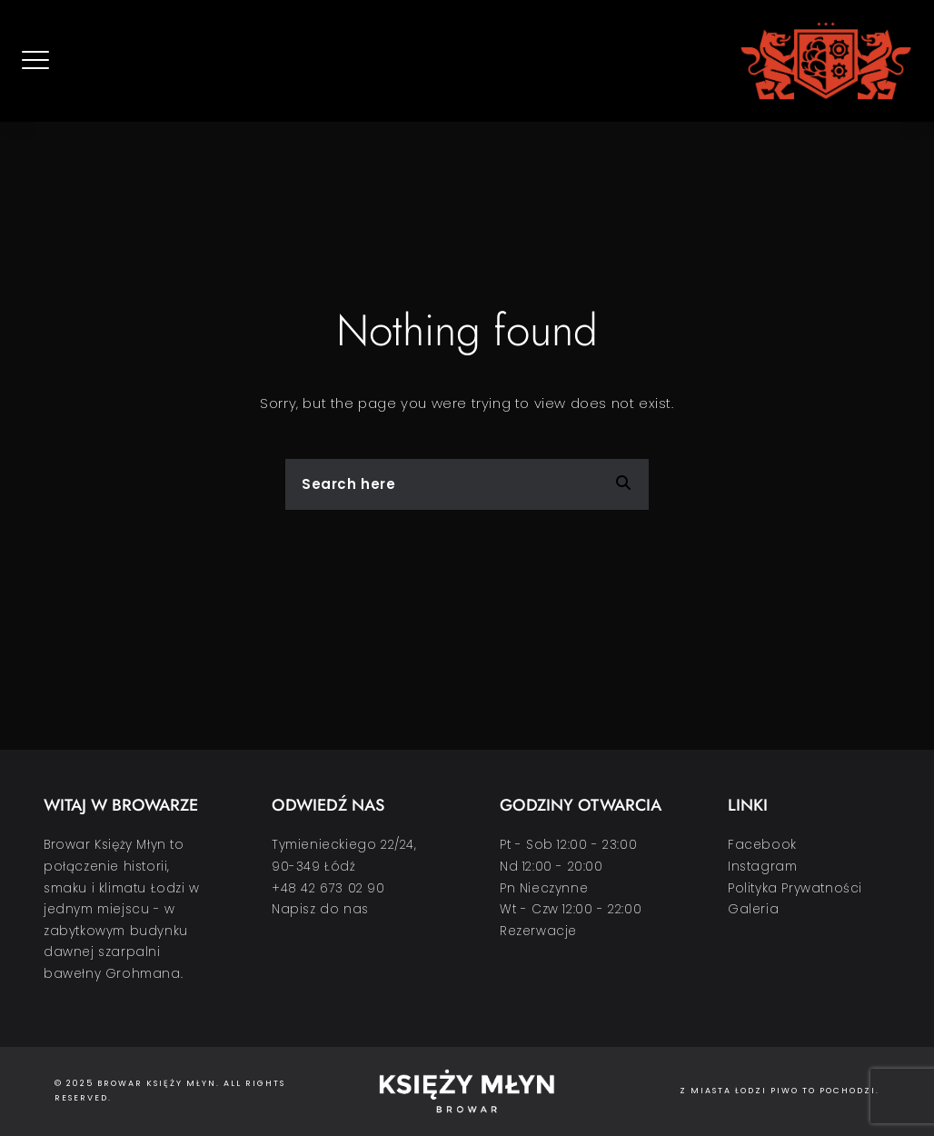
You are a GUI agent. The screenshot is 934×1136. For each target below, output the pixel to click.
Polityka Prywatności (795, 888)
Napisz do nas (320, 909)
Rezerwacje (538, 931)
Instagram (762, 866)
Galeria (753, 909)
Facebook (762, 844)
